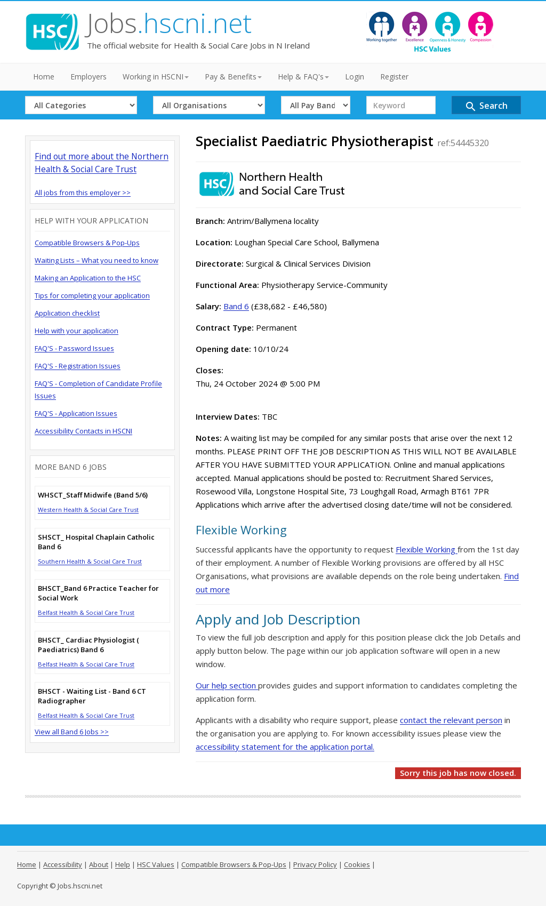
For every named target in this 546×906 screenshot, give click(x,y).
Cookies (357, 864)
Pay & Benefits (233, 76)
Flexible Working (426, 549)
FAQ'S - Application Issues (76, 413)
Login (354, 76)
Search (486, 106)
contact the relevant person (451, 720)
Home (43, 76)
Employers (88, 76)
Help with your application (76, 330)
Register (394, 76)
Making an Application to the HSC (88, 278)
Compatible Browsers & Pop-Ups (87, 242)
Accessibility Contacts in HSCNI (83, 431)
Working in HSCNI (156, 76)
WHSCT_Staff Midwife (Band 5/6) (93, 495)
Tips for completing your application (92, 295)
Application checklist (67, 313)
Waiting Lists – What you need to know (96, 260)
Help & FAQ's (303, 76)
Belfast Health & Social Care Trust (86, 612)
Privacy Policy (315, 864)
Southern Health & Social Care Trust (90, 561)
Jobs (169, 23)
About (98, 864)
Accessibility (62, 864)
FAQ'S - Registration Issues (78, 366)
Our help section (227, 685)
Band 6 (236, 306)
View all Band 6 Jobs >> (72, 731)
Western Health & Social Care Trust (88, 510)
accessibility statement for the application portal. (285, 746)
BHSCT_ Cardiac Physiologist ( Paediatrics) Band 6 (88, 644)
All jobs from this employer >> (83, 192)
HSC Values (155, 864)
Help (122, 864)
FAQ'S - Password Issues (74, 348)
